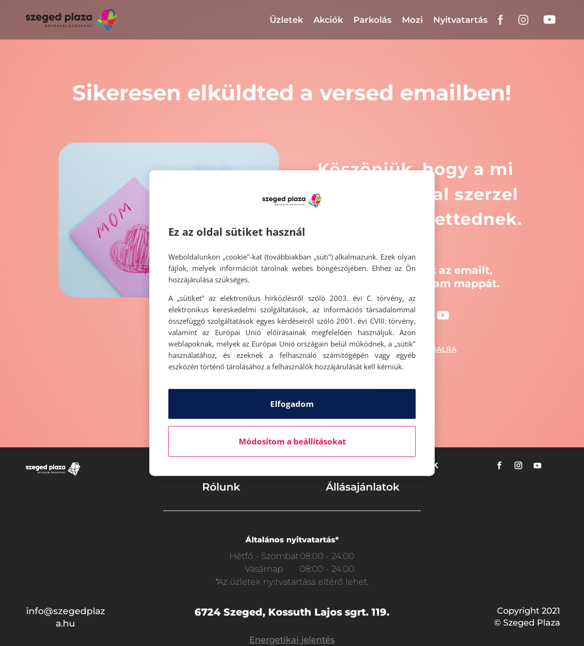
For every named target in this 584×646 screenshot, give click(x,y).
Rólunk (221, 487)
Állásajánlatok (362, 487)
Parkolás (372, 20)
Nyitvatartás (460, 20)
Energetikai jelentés (292, 640)
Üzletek (286, 20)
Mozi (412, 20)
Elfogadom (292, 403)
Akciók (328, 20)
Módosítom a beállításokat (292, 441)
